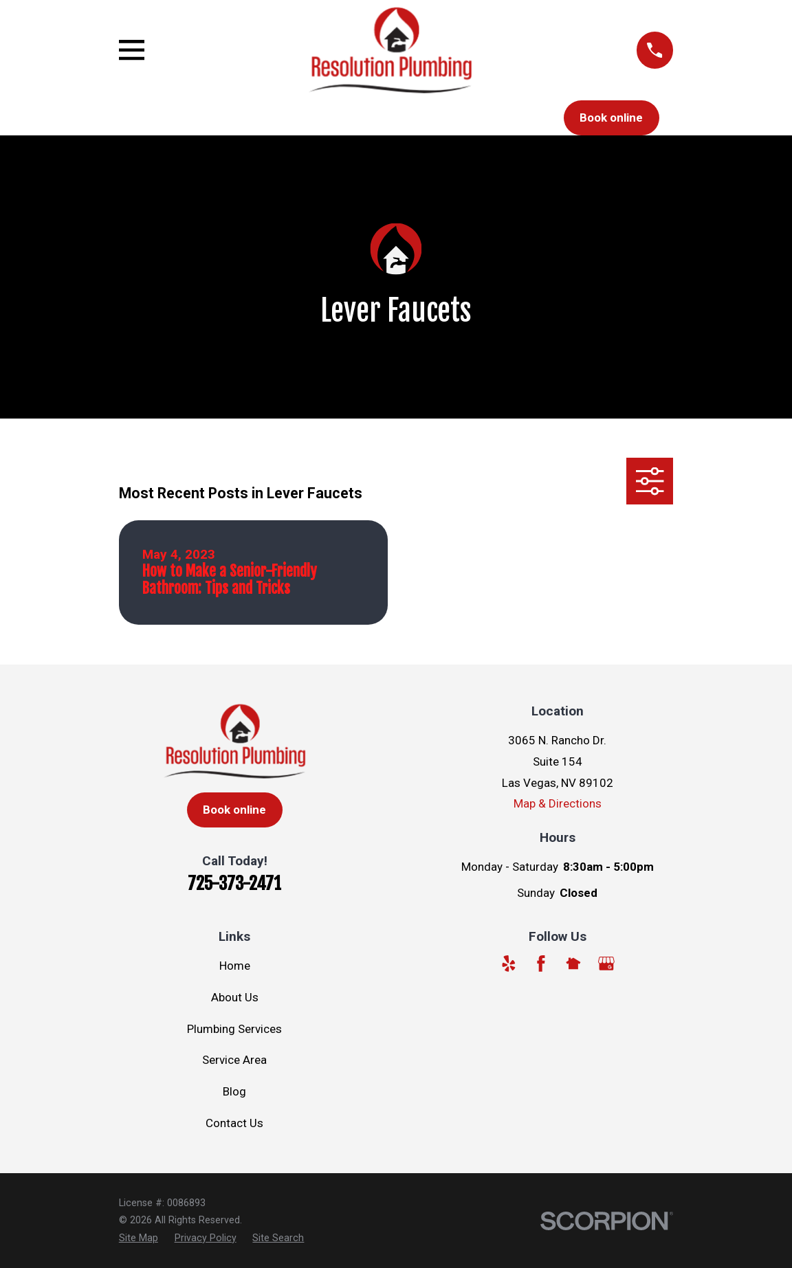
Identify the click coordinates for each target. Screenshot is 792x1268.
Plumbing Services (234, 1029)
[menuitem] (138, 1238)
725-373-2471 (234, 883)
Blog (234, 1091)
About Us (234, 997)
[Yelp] (508, 963)
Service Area (234, 1060)
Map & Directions (558, 803)
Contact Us (234, 1123)
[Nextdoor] (573, 963)
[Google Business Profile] (606, 963)
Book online (611, 117)
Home (234, 965)
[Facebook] (541, 963)
